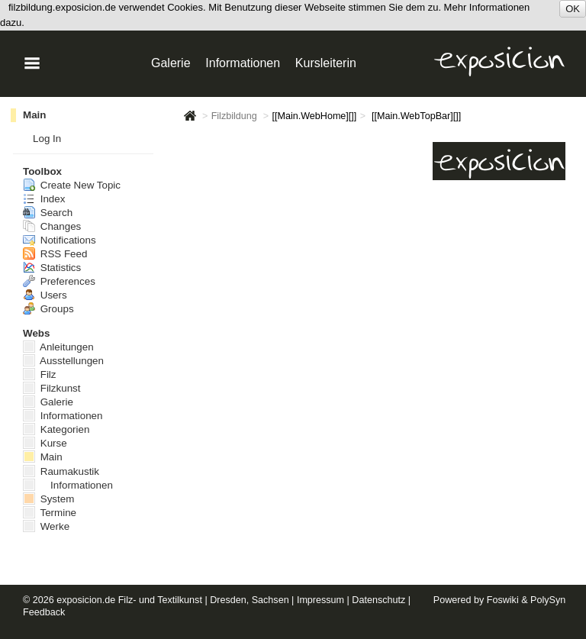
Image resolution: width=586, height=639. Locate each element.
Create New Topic (72, 185)
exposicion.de (85, 600)
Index (44, 199)
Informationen (382, 157)
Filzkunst (52, 388)
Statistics (52, 267)
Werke (46, 526)
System (48, 499)
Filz (39, 374)
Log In (47, 138)
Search (47, 212)
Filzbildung (234, 116)
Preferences (59, 281)
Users (45, 295)
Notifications (59, 240)
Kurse (302, 157)
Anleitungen (388, 140)
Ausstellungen (381, 190)
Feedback (44, 612)
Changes (52, 226)
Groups (48, 309)
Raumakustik (61, 471)
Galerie (309, 140)
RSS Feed (55, 254)
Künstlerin (393, 174)
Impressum (320, 600)
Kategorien (56, 429)
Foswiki (503, 600)
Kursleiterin (325, 62)
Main (34, 115)
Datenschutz (378, 600)
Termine (49, 512)
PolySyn (547, 600)
